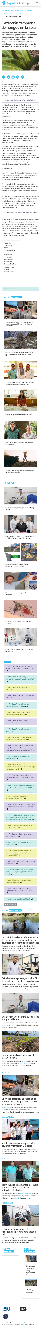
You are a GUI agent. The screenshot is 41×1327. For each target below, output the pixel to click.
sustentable (14, 989)
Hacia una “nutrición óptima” (25, 100)
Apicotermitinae (25, 1193)
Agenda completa (10, 904)
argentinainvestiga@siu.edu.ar (21, 1323)
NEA (18, 1198)
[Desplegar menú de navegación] (36, 3)
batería (6, 1107)
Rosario (24, 1063)
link (7, 671)
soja (24, 1065)
